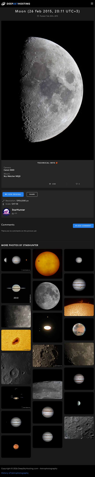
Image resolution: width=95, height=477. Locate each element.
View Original (13, 194)
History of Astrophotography (15, 473)
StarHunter (18, 210)
